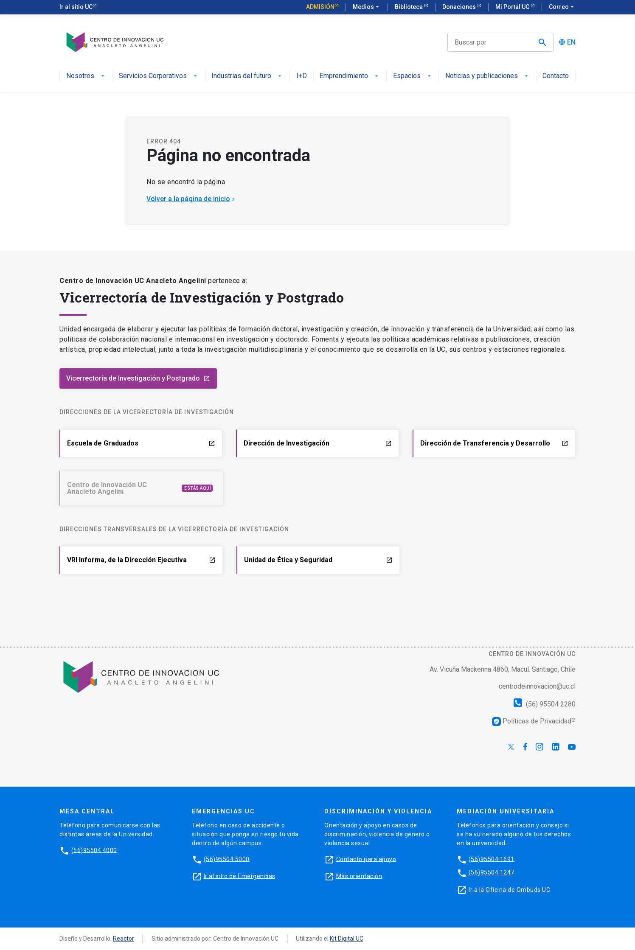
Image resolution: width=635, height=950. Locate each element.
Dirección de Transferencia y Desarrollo (494, 443)
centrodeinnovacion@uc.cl (537, 686)
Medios (367, 7)
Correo (562, 7)
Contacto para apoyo (366, 858)
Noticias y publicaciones (487, 76)
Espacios (413, 76)
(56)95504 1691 (491, 858)
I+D (301, 76)
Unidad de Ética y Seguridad (318, 560)
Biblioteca (409, 6)
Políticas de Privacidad (531, 721)
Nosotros (86, 76)
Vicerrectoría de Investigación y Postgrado (138, 378)
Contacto (555, 76)
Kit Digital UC (346, 938)
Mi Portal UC (513, 6)
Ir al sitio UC (76, 6)
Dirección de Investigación (318, 443)
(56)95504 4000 (94, 849)
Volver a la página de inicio (191, 199)
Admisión (320, 6)
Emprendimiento (350, 76)
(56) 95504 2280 (545, 704)
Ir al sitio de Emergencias (239, 875)
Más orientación (359, 875)
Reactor (123, 938)
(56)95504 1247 (491, 872)
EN (571, 42)
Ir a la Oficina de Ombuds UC (509, 889)
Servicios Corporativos (159, 76)
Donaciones (459, 6)
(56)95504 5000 (227, 858)
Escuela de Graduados (141, 443)
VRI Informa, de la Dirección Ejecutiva (141, 560)
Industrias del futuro (247, 76)
